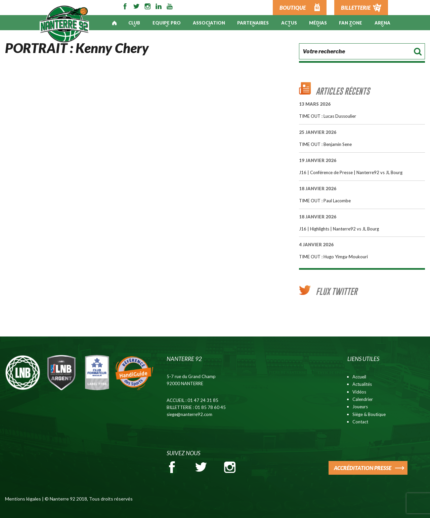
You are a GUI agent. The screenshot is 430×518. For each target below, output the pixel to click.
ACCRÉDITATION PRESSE (362, 468)
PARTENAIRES (253, 22)
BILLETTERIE (356, 7)
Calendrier (362, 399)
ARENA (382, 22)
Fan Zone (350, 22)
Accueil (359, 376)
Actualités (362, 384)
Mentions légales (23, 499)
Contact (360, 421)
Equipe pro (167, 22)
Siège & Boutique (369, 414)
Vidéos (359, 392)
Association (209, 22)
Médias (318, 22)
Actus (289, 22)
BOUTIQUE (293, 7)
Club (134, 22)
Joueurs (360, 406)
